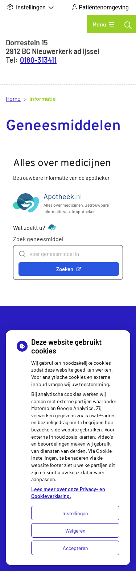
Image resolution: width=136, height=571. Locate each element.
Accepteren (75, 548)
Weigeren (75, 530)
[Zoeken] (128, 25)
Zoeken (68, 269)
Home (13, 98)
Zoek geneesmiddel (38, 238)
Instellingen (75, 513)
